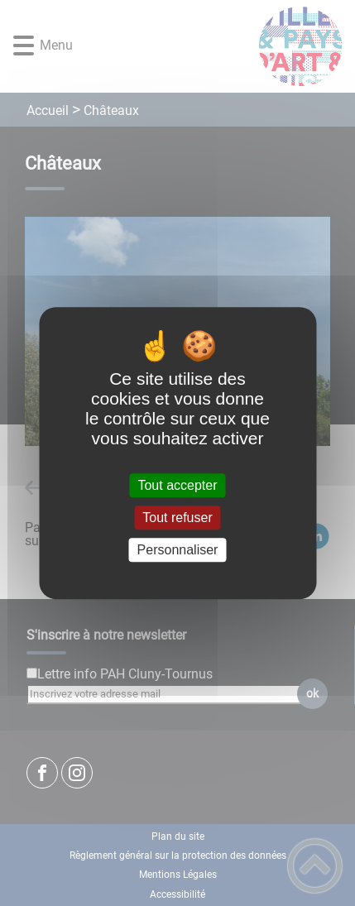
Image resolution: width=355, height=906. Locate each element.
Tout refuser (177, 518)
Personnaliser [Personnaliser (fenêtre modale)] (177, 550)
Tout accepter (177, 485)
